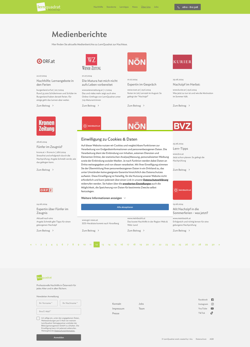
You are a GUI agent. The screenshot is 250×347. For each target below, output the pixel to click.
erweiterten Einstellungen (137, 183)
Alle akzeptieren (125, 207)
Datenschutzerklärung (155, 179)
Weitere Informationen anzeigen (101, 198)
